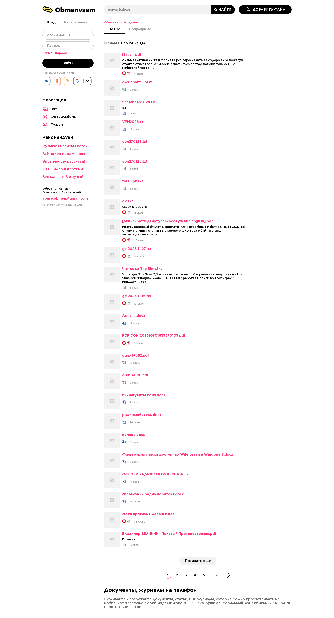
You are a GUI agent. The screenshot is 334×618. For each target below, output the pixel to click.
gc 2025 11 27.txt (136, 249)
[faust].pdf (131, 54)
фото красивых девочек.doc (148, 514)
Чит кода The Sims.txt (142, 269)
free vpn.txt (132, 181)
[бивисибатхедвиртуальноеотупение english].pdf (167, 221)
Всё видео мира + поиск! (64, 154)
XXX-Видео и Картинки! (63, 169)
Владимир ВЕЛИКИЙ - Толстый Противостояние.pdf (169, 534)
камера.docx (133, 435)
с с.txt (127, 201)
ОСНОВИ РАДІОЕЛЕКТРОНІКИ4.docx (155, 474)
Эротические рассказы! (63, 161)
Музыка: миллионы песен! (65, 146)
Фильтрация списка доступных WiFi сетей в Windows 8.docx (177, 454)
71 (217, 575)
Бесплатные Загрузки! (62, 177)
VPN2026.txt (133, 122)
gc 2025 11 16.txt (136, 296)
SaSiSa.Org (74, 205)
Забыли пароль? (55, 53)
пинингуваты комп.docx (143, 395)
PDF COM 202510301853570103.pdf (153, 336)
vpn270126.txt (134, 142)
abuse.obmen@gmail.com (65, 198)
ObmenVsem (54, 205)
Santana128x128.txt (139, 102)
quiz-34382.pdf (135, 355)
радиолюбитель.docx (141, 415)
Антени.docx (133, 316)
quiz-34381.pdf (135, 375)
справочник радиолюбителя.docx (153, 494)
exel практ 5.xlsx (137, 82)
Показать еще (198, 561)
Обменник (112, 22)
